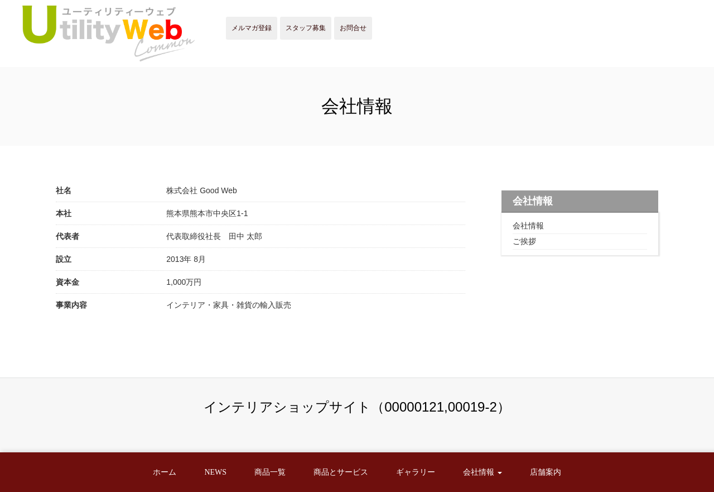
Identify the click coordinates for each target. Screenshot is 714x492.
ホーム (164, 472)
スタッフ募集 (306, 28)
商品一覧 (270, 472)
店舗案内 (545, 472)
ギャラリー (415, 472)
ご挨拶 (524, 241)
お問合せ (353, 28)
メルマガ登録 (251, 28)
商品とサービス (340, 472)
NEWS (215, 472)
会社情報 (528, 225)
